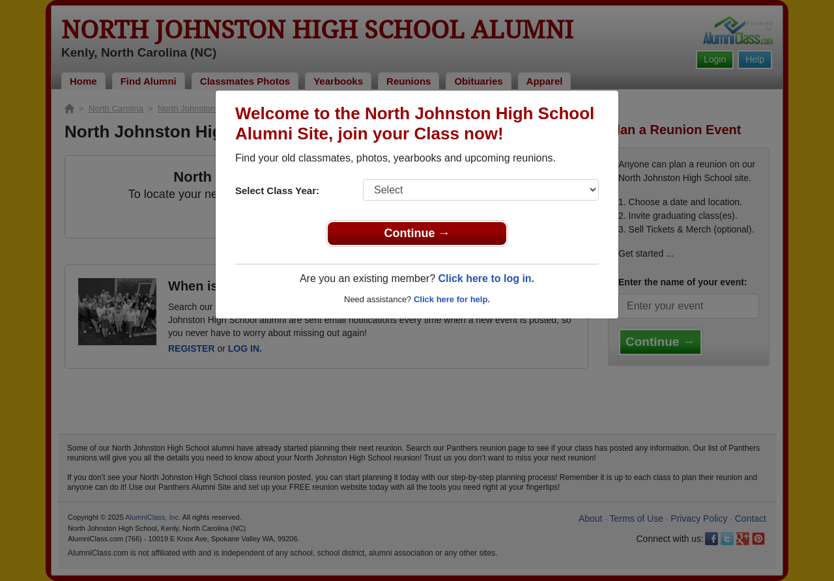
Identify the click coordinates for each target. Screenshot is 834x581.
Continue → (417, 233)
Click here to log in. (486, 278)
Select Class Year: (277, 190)
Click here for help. (452, 299)
